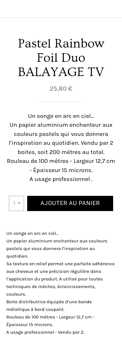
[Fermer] (9, 9)
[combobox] (16, 203)
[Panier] (113, 8)
